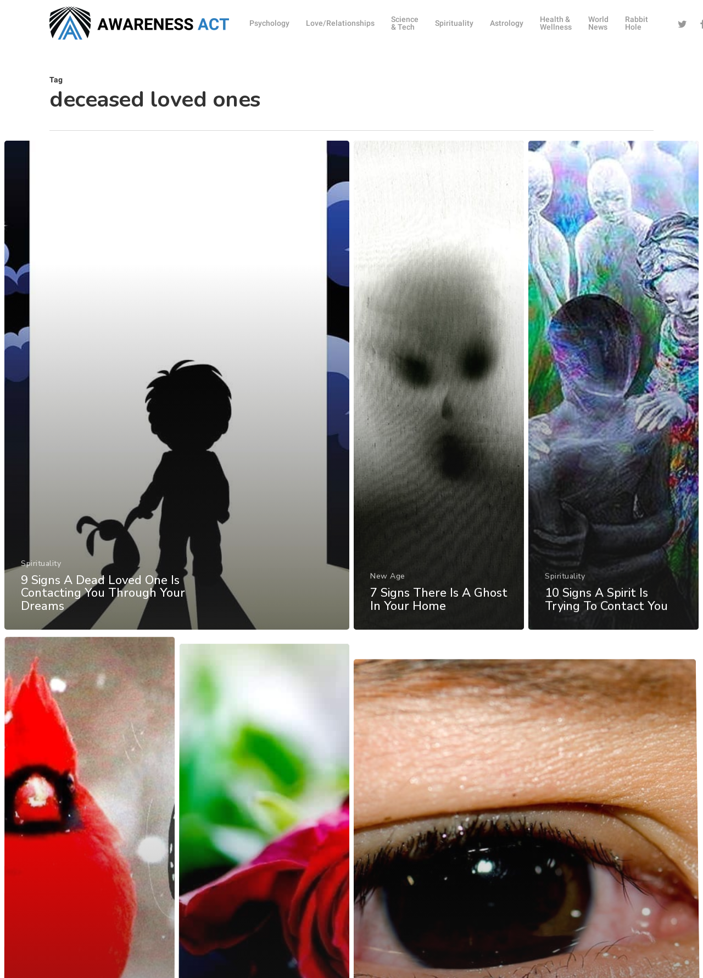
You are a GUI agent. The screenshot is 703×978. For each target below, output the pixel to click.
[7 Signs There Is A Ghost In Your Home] (439, 398)
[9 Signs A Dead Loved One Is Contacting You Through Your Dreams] (176, 394)
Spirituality (40, 570)
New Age (387, 586)
